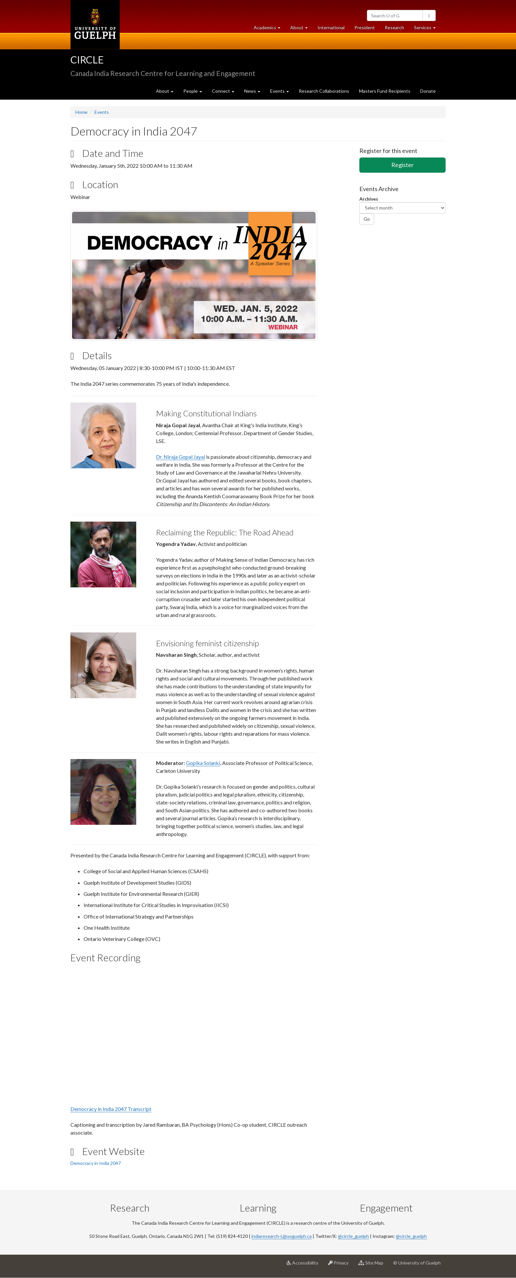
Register (402, 164)
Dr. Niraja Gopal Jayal (180, 457)
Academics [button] (269, 29)
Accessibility (305, 1265)
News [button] (252, 91)
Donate (428, 91)
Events (101, 112)
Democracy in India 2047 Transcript (110, 1109)
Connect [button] (223, 91)
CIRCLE (87, 59)
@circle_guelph (353, 1236)
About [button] (301, 29)
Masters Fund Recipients (384, 91)
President (364, 27)
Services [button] (427, 29)
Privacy (340, 1265)
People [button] (192, 91)
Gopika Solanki (203, 763)
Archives (368, 199)
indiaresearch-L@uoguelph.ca (281, 1236)
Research (397, 29)
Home (81, 112)
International (331, 27)
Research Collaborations (324, 91)
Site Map (373, 1265)
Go (367, 219)
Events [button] (279, 91)
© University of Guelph (417, 1263)
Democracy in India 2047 (95, 1163)
